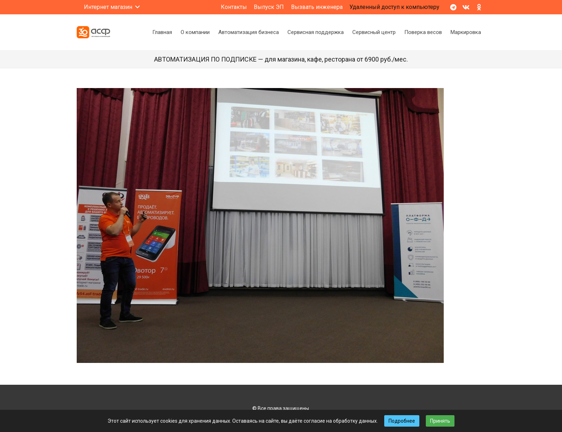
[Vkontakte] (465, 7)
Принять (440, 421)
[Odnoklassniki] (478, 7)
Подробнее (402, 421)
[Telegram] (453, 7)
